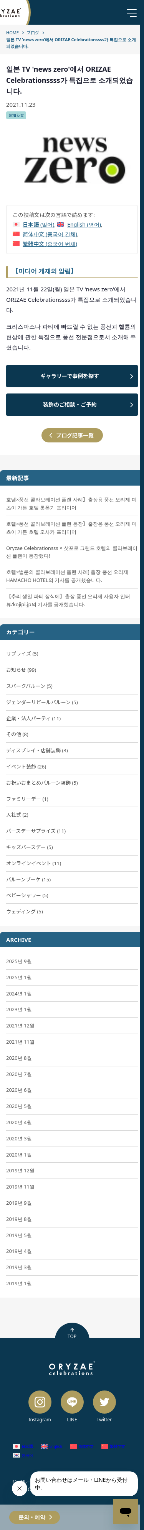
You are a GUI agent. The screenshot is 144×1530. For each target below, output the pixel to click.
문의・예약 (31, 1517)
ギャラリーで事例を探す (69, 376)
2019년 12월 (20, 1170)
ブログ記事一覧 (75, 435)
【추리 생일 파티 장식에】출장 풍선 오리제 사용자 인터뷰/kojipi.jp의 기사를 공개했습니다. (68, 600)
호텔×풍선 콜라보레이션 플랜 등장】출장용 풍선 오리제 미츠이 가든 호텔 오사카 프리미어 (71, 527)
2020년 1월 (19, 1154)
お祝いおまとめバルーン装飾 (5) (42, 782)
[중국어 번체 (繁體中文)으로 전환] (45, 243)
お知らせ (16, 115)
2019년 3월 (19, 1267)
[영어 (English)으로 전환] (79, 224)
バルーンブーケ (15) (28, 879)
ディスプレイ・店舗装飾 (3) (37, 750)
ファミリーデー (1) (27, 798)
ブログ (32, 32)
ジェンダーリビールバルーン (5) (42, 702)
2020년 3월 (19, 1138)
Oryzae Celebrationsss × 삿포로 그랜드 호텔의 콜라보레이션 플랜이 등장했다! (71, 552)
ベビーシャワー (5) (27, 895)
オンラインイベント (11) (33, 863)
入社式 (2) (17, 814)
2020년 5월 (19, 1106)
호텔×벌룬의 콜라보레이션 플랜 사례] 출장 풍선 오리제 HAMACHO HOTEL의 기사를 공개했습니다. (67, 575)
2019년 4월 (19, 1251)
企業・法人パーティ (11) (33, 718)
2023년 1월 (19, 1009)
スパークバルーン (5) (29, 686)
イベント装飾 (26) (26, 766)
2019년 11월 (20, 1186)
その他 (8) (17, 734)
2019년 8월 (19, 1219)
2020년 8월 (19, 1057)
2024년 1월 (19, 993)
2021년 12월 (20, 1025)
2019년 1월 (19, 1283)
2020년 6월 (19, 1089)
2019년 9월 (19, 1202)
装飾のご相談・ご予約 (70, 404)
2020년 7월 (19, 1074)
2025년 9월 (19, 961)
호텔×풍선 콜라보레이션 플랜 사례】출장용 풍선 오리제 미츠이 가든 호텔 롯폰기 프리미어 (71, 503)
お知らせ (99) (21, 669)
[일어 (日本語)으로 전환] (33, 224)
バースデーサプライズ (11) (36, 830)
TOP (72, 1333)
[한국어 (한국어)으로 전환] (23, 1455)
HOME (12, 32)
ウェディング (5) (24, 911)
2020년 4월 (19, 1122)
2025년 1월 (19, 977)
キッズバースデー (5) (29, 847)
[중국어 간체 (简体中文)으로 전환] (45, 234)
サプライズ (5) (22, 653)
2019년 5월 (19, 1235)
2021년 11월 (20, 1041)
